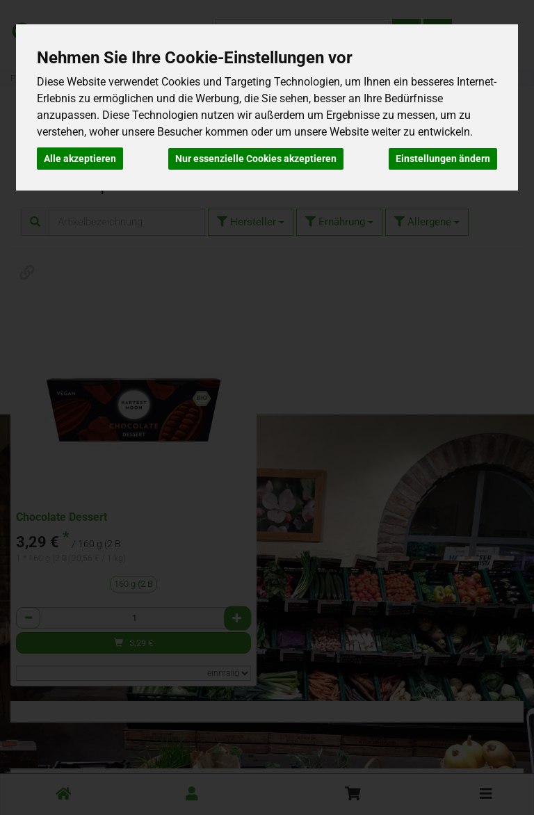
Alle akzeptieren (80, 157)
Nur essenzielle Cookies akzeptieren (256, 157)
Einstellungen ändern (443, 157)
